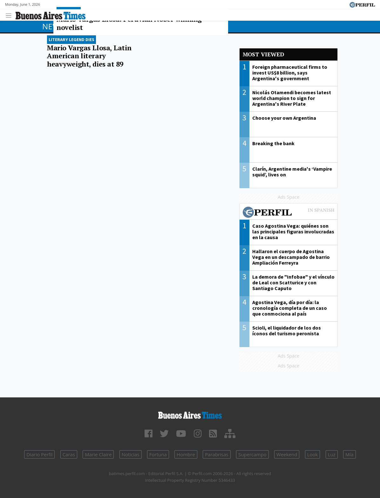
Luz (332, 454)
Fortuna (158, 454)
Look (312, 454)
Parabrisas (216, 454)
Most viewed (263, 54)
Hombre (186, 454)
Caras (69, 454)
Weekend (286, 454)
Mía (349, 454)
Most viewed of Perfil (288, 213)
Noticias (130, 454)
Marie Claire (98, 454)
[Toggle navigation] (10, 15)
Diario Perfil (39, 454)
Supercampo (252, 454)
